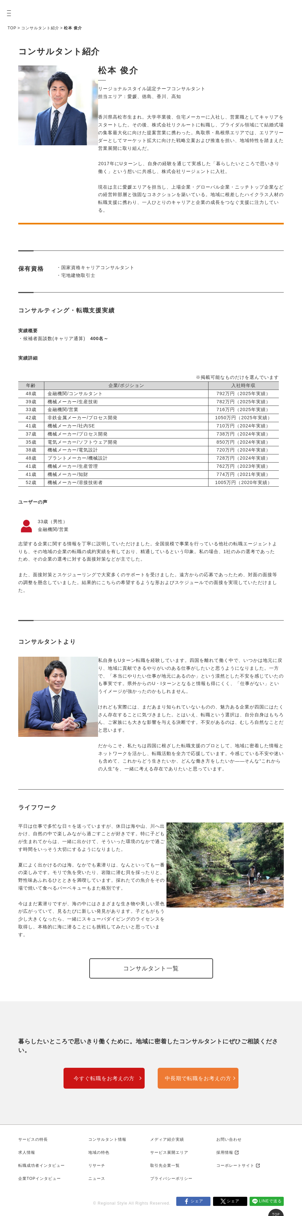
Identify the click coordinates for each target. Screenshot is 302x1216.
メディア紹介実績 (167, 1139)
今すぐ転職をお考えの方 (104, 1078)
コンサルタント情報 (107, 1139)
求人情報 (26, 1152)
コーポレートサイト (235, 1165)
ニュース (96, 1178)
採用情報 (224, 1152)
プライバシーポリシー (171, 1178)
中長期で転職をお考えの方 (198, 1078)
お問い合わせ (229, 1139)
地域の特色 (98, 1152)
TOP (11, 28)
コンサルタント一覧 (151, 968)
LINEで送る (270, 1201)
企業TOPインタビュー (39, 1178)
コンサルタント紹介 (40, 28)
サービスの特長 (33, 1139)
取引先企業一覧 (165, 1165)
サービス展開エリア (169, 1152)
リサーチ (96, 1165)
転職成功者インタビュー (41, 1165)
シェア (197, 1201)
